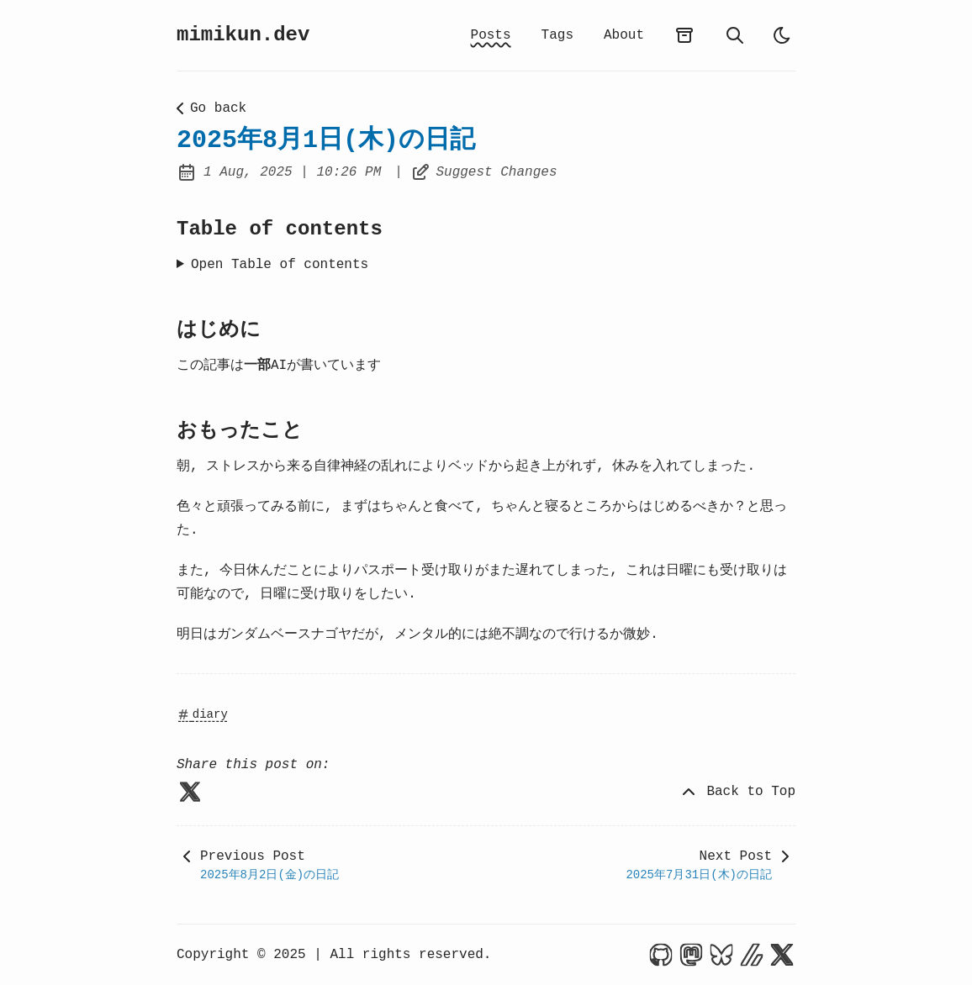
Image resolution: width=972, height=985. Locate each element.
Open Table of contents (279, 264)
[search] (735, 35)
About (624, 35)
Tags (557, 35)
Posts (491, 35)
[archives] (684, 35)
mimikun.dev (243, 35)
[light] (782, 35)
